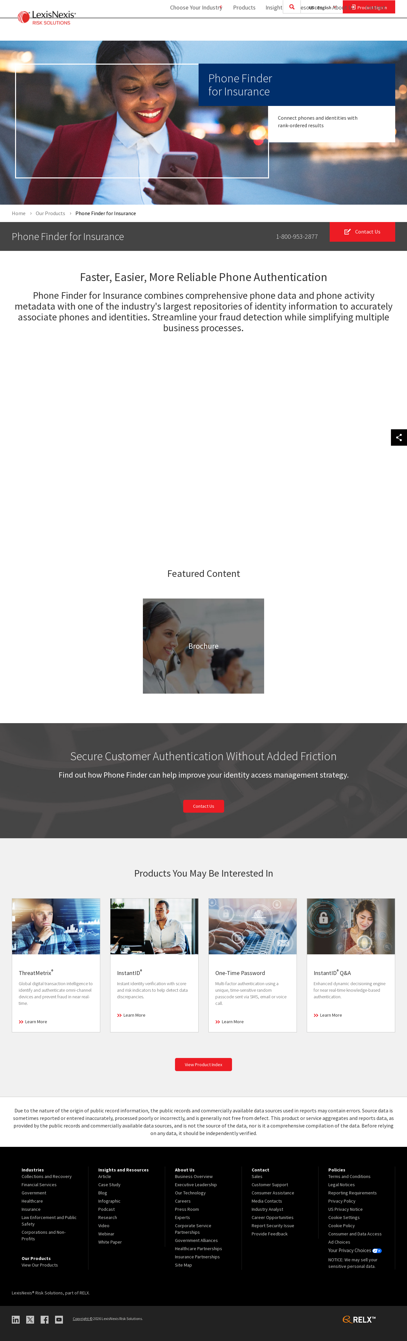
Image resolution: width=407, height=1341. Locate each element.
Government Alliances (196, 1240)
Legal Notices (341, 1185)
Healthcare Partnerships (198, 1248)
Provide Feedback (270, 1234)
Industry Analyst (267, 1209)
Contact (375, 31)
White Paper (110, 1242)
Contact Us (203, 806)
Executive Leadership (196, 1185)
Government (34, 1193)
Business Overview (194, 1176)
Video (103, 1226)
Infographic (109, 1201)
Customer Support (270, 1185)
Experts (182, 1217)
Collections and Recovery (47, 1176)
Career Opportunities (273, 1217)
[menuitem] (240, 31)
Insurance (31, 1209)
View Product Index (203, 1065)
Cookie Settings (344, 1217)
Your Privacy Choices (353, 1250)
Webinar (106, 1234)
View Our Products (40, 1265)
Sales (257, 1176)
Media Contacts (267, 1201)
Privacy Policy (342, 1201)
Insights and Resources (290, 31)
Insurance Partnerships (197, 1257)
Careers (183, 1201)
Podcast (106, 1209)
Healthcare (32, 1201)
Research (107, 1217)
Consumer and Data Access (355, 1234)
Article (104, 1176)
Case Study (109, 1185)
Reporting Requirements (352, 1193)
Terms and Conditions (349, 1176)
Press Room (187, 1209)
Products (240, 31)
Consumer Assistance (273, 1193)
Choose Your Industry (188, 31)
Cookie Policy (341, 1226)
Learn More (36, 1022)
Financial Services (39, 1185)
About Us (339, 31)
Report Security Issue (273, 1226)
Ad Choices (339, 1242)
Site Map (183, 1265)
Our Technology (190, 1193)
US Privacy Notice (345, 1209)
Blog (102, 1193)
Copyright (82, 1318)
